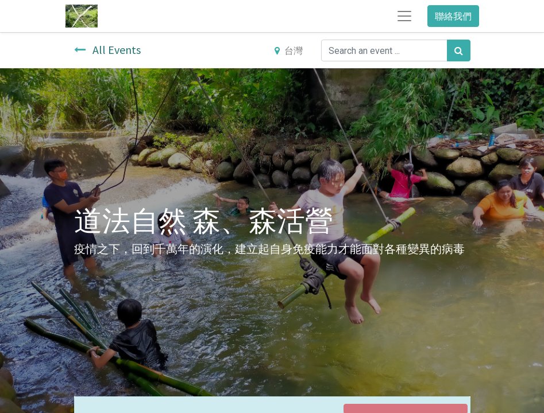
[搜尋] (458, 50)
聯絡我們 (453, 16)
